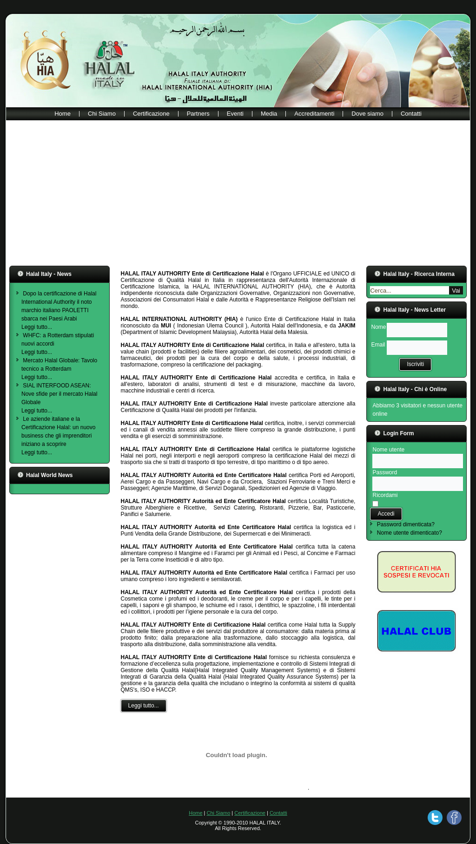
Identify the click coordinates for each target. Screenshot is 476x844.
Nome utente (388, 449)
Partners (198, 113)
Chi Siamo (102, 113)
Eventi (235, 113)
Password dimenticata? (406, 524)
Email (378, 344)
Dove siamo (367, 113)
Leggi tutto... (36, 327)
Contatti (411, 113)
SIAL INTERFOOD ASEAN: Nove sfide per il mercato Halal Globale (59, 394)
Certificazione (151, 113)
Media (269, 113)
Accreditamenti (314, 113)
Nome (378, 327)
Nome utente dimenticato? (409, 533)
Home (62, 113)
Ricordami (384, 495)
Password (384, 472)
